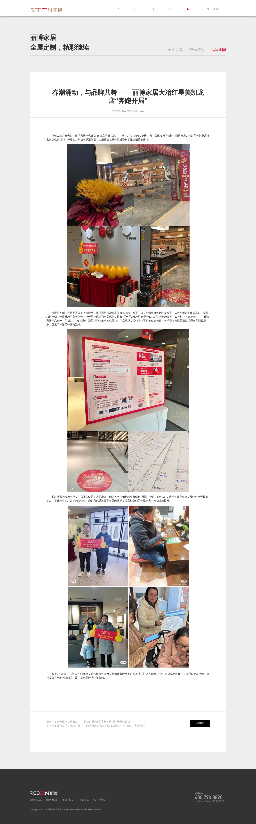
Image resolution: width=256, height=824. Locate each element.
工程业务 (83, 800)
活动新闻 (218, 49)
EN (207, 9)
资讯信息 (197, 49)
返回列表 (200, 723)
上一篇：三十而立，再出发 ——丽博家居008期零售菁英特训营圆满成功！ (89, 721)
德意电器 (36, 800)
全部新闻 (175, 49)
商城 (215, 9)
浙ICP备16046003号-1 (93, 809)
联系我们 (199, 793)
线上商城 (99, 800)
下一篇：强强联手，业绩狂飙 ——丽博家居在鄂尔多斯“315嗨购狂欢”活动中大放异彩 (95, 725)
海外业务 (67, 800)
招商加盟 (52, 800)
